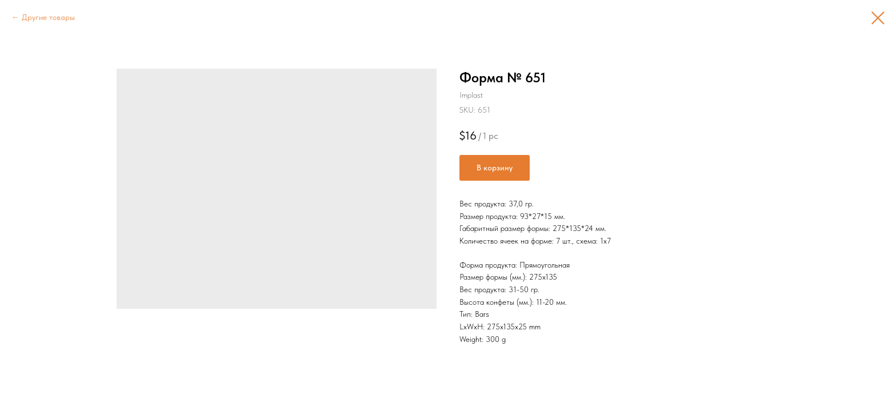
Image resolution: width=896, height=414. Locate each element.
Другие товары (48, 17)
